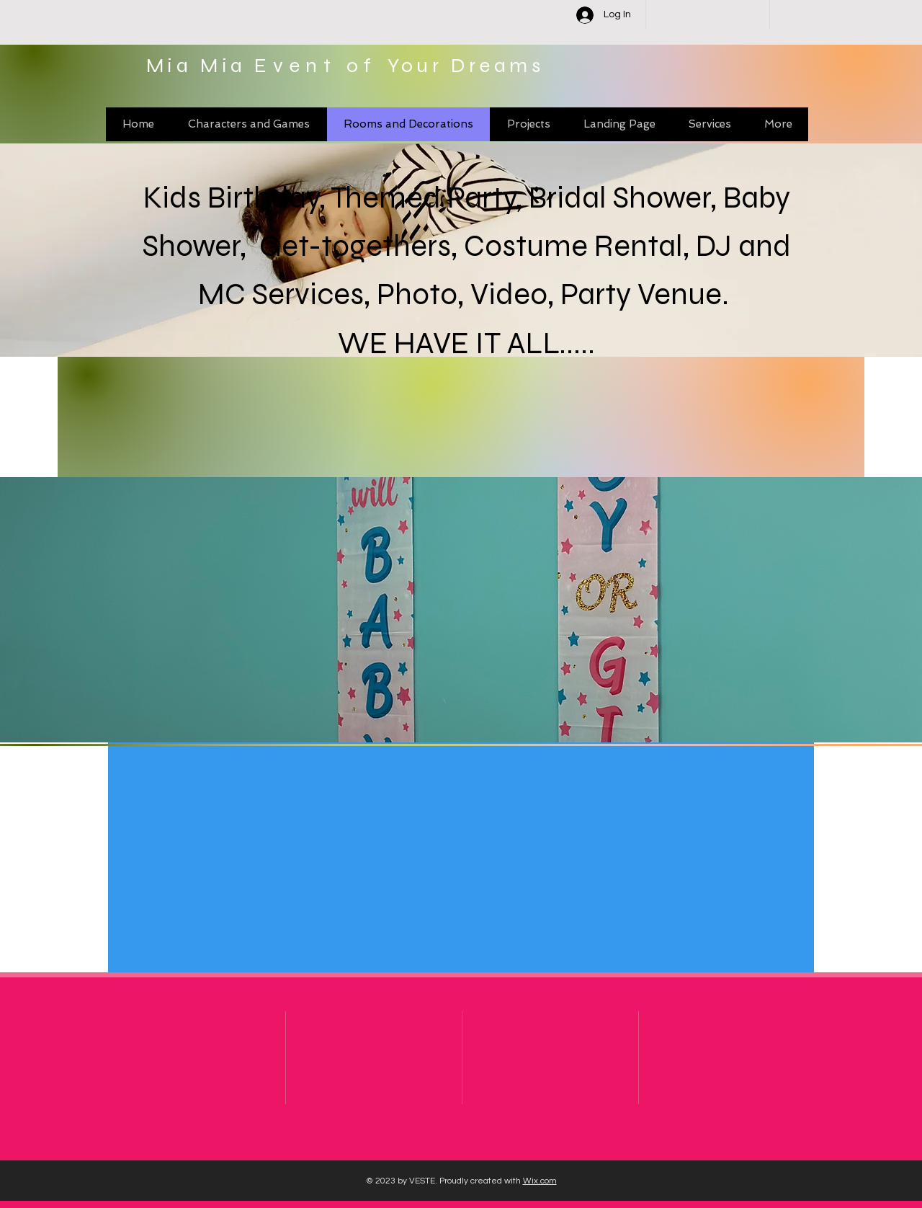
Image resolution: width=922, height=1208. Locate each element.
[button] (461, 609)
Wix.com (540, 1181)
